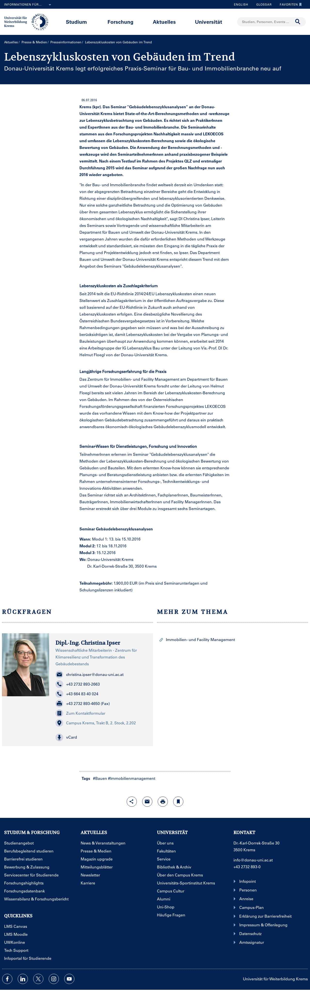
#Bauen (100, 778)
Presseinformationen (65, 42)
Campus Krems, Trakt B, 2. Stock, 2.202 (95, 723)
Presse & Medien (34, 42)
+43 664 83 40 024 (76, 694)
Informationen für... (28, 5)
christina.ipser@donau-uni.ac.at (89, 674)
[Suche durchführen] (298, 21)
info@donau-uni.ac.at (253, 859)
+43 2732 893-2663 (77, 684)
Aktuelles (164, 21)
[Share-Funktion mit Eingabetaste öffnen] (132, 802)
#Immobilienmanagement (131, 778)
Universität (208, 21)
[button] (101, 737)
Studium (76, 21)
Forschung (120, 21)
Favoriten (289, 4)
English (241, 4)
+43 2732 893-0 (247, 866)
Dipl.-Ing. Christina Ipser (87, 642)
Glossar (262, 4)
